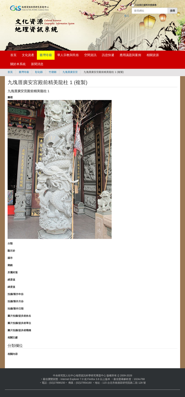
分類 (10, 243)
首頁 (13, 55)
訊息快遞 (108, 55)
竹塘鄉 (52, 72)
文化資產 (28, 55)
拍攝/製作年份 (15, 294)
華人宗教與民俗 (68, 55)
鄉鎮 (10, 265)
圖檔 (10, 97)
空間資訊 (90, 55)
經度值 (11, 279)
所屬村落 (13, 272)
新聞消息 (37, 64)
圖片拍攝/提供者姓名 (19, 315)
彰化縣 (39, 72)
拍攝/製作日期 (15, 308)
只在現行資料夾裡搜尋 (145, 5)
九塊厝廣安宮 (70, 72)
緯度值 (11, 286)
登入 (126, 15)
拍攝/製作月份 (15, 301)
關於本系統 (18, 64)
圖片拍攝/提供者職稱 (19, 330)
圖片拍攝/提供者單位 (19, 323)
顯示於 (11, 250)
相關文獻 (13, 337)
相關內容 (13, 354)
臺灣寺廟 (46, 55)
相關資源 (153, 55)
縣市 (10, 257)
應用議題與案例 (130, 55)
